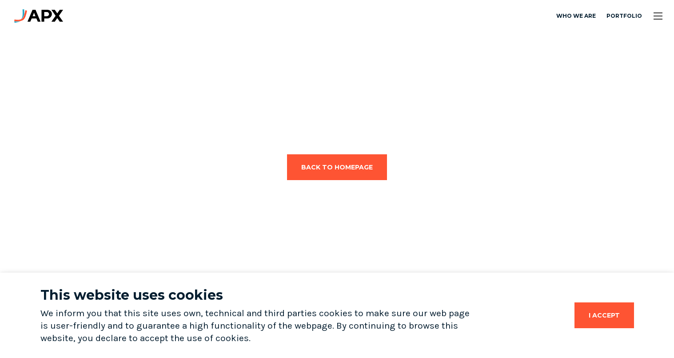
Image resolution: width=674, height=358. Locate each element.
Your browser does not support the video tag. (107, 121)
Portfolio (624, 15)
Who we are (576, 15)
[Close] (604, 315)
